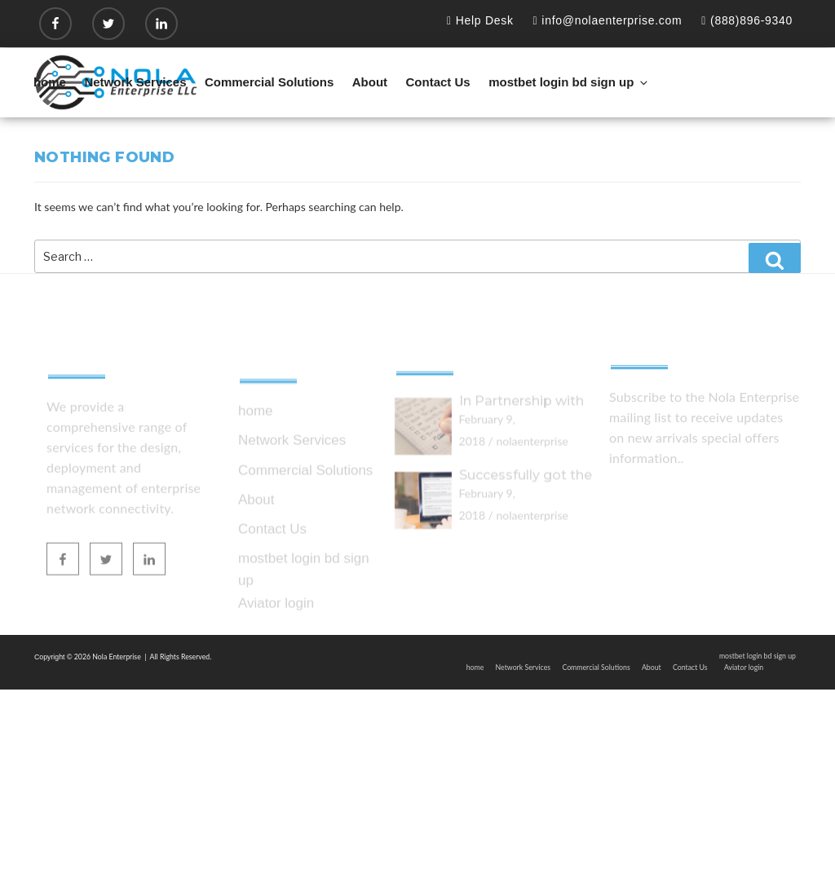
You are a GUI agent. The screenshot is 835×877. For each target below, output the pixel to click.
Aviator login (276, 655)
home (49, 82)
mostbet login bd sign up (569, 82)
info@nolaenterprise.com (608, 20)
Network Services (135, 82)
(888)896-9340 (747, 20)
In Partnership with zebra (521, 449)
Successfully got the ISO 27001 (525, 523)
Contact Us (438, 82)
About (369, 82)
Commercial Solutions (269, 82)
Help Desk (480, 20)
